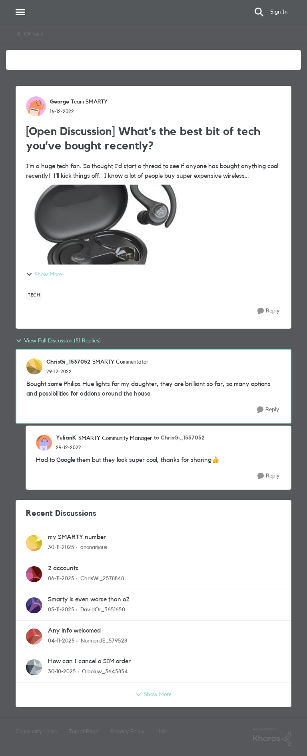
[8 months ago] (61, 547)
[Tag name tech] (34, 295)
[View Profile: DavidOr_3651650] (34, 605)
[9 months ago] (61, 579)
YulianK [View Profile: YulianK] (66, 438)
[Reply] (268, 311)
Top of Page (83, 731)
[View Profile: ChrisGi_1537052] (34, 366)
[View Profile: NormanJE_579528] (34, 637)
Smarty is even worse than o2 (89, 599)
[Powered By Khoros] (272, 737)
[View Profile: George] (36, 106)
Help (161, 731)
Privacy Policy (127, 731)
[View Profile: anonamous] (34, 543)
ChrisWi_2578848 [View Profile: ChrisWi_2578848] (102, 578)
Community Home (36, 731)
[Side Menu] (20, 12)
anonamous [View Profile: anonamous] (93, 547)
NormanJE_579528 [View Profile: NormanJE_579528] (104, 640)
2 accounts (63, 568)
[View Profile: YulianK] (44, 443)
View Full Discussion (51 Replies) (58, 341)
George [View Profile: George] (59, 102)
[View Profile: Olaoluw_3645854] (34, 667)
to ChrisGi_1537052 (179, 438)
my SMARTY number (77, 537)
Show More (44, 274)
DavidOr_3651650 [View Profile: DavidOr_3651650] (102, 610)
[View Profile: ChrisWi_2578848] (34, 574)
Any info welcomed (74, 630)
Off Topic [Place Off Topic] (29, 34)
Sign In (278, 12)
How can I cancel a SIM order (89, 661)
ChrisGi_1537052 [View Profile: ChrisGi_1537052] (68, 362)
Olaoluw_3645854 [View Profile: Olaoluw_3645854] (105, 671)
